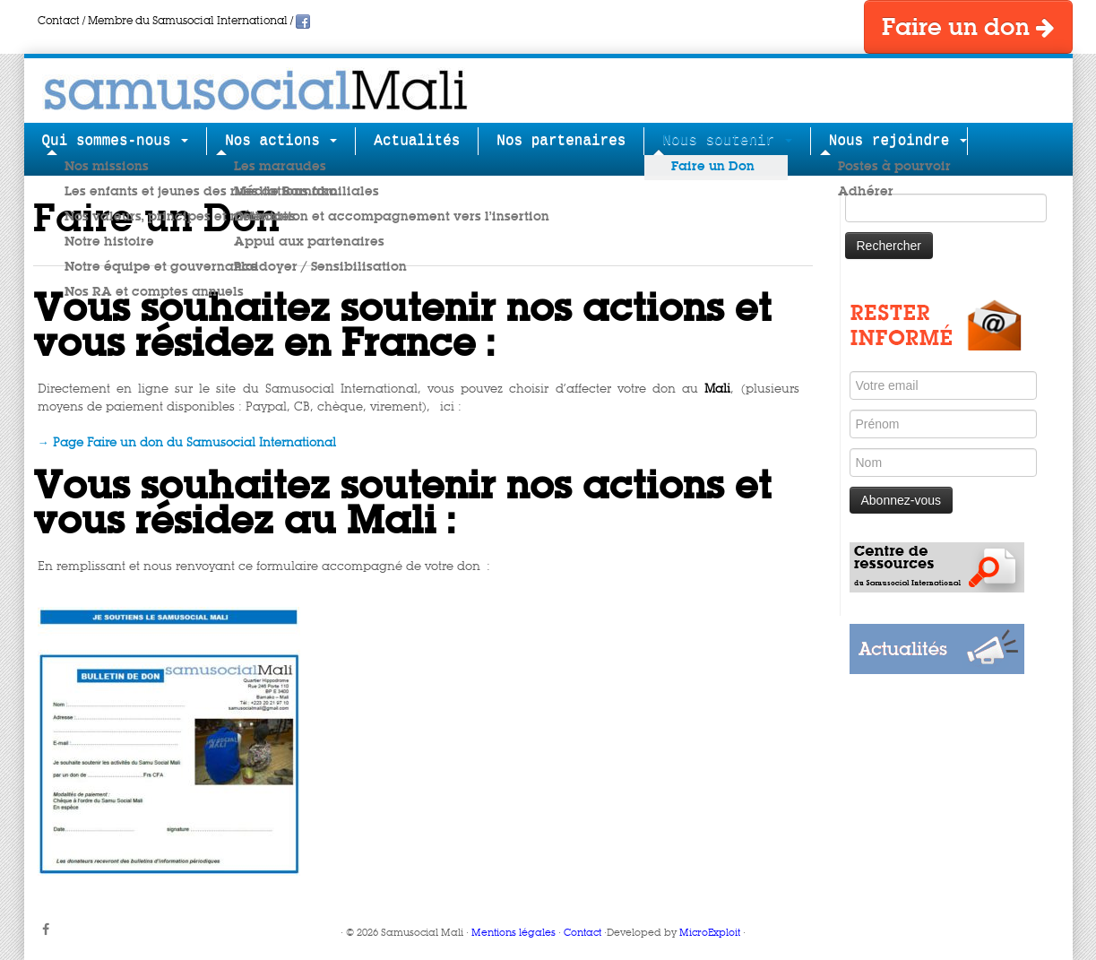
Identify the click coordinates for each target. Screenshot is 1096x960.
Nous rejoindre (898, 141)
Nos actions (281, 141)
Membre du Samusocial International (188, 21)
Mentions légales (513, 933)
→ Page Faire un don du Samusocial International (187, 443)
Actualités (417, 141)
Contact (59, 21)
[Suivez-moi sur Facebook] (51, 930)
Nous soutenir (726, 141)
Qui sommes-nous (115, 141)
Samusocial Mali (422, 933)
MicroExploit (709, 933)
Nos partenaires (561, 141)
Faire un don (968, 27)
